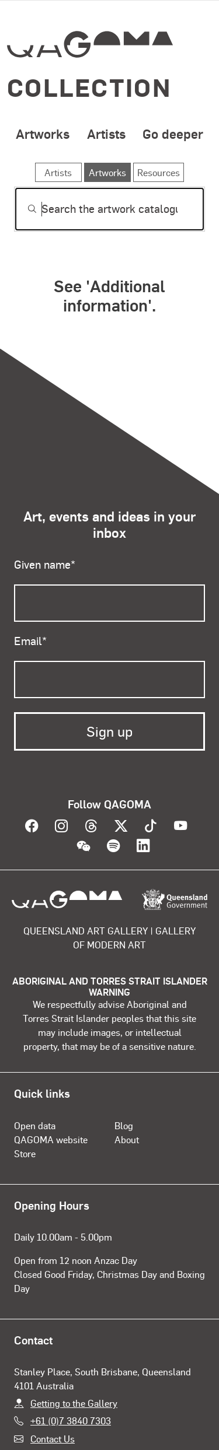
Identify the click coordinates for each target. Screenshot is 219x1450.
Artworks (42, 133)
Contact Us (52, 1439)
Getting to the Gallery (73, 1403)
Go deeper (172, 133)
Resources (158, 172)
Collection (89, 87)
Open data (34, 1125)
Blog (123, 1125)
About (126, 1139)
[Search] (109, 209)
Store (25, 1153)
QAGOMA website (51, 1139)
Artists (106, 133)
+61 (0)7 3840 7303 (70, 1420)
